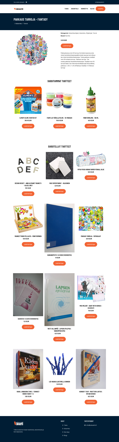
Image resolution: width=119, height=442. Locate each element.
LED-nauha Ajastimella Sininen (59, 382)
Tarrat (26, 23)
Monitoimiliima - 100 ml (91, 118)
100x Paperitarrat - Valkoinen (59, 183)
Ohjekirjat (89, 33)
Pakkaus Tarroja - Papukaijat (91, 236)
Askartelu (75, 9)
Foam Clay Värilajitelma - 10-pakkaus (59, 118)
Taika (67, 9)
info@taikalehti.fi (99, 2)
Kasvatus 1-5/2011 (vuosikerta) (28, 319)
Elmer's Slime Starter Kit (28, 118)
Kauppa (100, 9)
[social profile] (26, 2)
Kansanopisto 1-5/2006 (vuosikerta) (59, 255)
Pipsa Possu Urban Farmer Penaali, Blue (91, 169)
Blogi (92, 9)
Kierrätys (84, 9)
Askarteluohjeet (74, 33)
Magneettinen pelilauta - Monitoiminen (28, 236)
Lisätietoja (67, 46)
